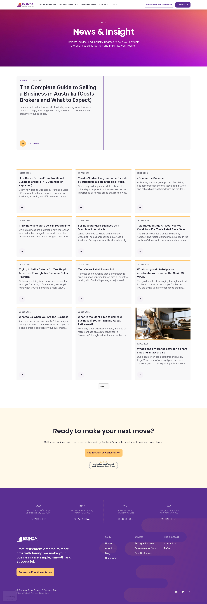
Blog (107, 553)
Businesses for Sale (145, 548)
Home (108, 543)
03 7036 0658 (125, 519)
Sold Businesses (88, 5)
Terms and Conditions (40, 593)
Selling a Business (144, 543)
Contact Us (170, 543)
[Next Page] (103, 386)
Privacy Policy (23, 593)
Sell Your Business (47, 5)
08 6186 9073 (168, 519)
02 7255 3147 (81, 519)
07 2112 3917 (38, 519)
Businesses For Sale (68, 5)
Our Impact (111, 558)
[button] (114, 4)
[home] (25, 4)
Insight (23, 80)
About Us (103, 5)
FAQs (167, 548)
